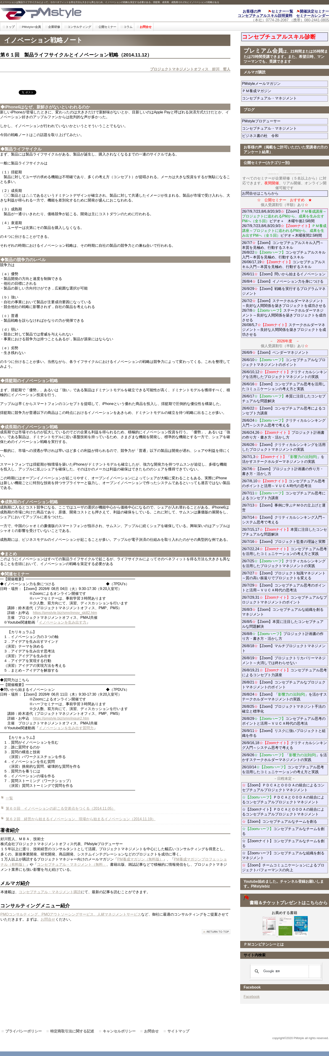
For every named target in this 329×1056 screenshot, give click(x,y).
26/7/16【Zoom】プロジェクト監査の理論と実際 (284, 542)
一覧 (9, 798)
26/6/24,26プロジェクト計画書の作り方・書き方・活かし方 (283, 435)
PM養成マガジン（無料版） (140, 859)
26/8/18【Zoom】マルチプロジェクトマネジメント (284, 648)
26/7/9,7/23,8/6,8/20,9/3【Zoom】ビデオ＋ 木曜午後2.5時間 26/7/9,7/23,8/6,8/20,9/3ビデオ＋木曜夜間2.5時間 (284, 223)
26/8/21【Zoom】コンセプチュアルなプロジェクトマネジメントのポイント (284, 684)
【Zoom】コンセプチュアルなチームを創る (279, 821)
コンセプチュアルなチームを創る (283, 831)
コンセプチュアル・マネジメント (282, 98)
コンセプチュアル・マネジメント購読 (50, 892)
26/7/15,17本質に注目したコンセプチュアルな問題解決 (284, 532)
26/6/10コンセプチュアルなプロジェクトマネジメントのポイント (284, 362)
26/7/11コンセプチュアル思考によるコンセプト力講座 (284, 495)
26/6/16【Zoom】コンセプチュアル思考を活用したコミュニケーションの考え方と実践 (284, 386)
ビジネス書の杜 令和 (267, 136)
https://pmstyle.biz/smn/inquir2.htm (61, 718)
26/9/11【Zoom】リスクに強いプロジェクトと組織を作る (284, 733)
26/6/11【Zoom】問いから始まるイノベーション (284, 274)
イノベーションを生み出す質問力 (66, 728)
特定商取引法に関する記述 (72, 1031)
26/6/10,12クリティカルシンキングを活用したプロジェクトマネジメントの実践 (284, 374)
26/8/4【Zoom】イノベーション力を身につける (283, 281)
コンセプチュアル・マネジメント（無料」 (71, 864)
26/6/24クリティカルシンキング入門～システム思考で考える (284, 422)
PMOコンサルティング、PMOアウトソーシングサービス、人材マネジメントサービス (70, 914)
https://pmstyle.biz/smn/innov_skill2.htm (65, 613)
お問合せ (48, 919)
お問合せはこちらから (260, 193)
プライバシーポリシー (23, 1031)
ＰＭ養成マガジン (282, 91)
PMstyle (74, 13)
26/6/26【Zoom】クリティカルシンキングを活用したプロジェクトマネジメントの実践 (284, 447)
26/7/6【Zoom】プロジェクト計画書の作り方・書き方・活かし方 (283, 471)
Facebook (252, 997)
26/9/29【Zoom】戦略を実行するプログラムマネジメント (284, 291)
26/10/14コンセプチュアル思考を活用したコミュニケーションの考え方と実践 (283, 769)
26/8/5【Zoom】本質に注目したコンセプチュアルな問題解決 (283, 624)
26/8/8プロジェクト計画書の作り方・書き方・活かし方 (283, 636)
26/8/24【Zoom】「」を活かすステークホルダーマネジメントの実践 (284, 696)
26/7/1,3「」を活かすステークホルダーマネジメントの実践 (283, 459)
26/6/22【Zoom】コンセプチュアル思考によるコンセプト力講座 (284, 410)
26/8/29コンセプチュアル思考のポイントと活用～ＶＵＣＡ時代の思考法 (284, 721)
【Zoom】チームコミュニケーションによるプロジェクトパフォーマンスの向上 (283, 867)
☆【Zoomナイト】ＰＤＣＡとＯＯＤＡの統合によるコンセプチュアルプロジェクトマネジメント (283, 811)
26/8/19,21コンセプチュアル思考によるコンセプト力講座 (284, 672)
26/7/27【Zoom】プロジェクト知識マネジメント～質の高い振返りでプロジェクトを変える (284, 575)
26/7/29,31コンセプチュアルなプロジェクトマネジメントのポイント (284, 599)
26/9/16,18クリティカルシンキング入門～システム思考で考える (284, 745)
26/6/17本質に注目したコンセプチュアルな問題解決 (284, 398)
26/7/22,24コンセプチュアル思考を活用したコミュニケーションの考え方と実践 (284, 551)
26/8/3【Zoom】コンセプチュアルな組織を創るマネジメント (283, 612)
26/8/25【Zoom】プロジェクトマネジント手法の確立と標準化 (284, 709)
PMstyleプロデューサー (277, 121)
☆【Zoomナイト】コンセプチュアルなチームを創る (283, 843)
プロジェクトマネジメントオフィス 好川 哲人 (190, 69)
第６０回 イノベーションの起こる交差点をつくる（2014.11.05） (60, 808)
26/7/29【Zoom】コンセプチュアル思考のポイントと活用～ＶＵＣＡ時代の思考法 (284, 587)
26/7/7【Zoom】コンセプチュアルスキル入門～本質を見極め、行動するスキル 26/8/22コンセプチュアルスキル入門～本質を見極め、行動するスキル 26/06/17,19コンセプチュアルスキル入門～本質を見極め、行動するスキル (284, 255)
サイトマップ (178, 1031)
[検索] (284, 971)
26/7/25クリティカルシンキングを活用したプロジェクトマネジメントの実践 (284, 563)
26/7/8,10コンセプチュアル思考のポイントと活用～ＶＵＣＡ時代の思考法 (283, 483)
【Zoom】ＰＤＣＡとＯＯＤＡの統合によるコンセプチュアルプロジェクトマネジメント (283, 787)
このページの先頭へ (216, 931)
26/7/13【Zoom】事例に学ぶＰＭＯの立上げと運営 (284, 507)
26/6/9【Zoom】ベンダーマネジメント (285, 352)
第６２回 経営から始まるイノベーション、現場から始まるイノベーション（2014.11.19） (80, 819)
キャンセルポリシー (119, 1031)
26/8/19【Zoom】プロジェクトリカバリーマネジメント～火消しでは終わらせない (284, 660)
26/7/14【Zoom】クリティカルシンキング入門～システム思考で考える (284, 519)
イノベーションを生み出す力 (62, 622)
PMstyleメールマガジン (277, 84)
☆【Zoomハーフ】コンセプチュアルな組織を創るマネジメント (283, 855)
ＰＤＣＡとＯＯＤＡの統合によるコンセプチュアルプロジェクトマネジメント (283, 799)
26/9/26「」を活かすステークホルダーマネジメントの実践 (284, 757)
